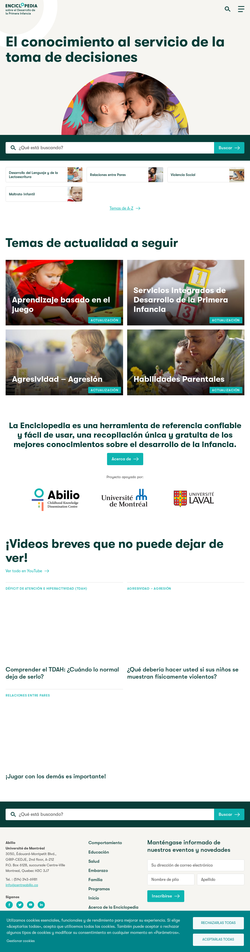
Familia (95, 879)
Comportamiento (105, 842)
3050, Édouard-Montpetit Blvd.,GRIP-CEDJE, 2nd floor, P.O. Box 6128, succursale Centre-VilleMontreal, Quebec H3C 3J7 (35, 862)
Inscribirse (166, 896)
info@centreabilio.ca (22, 885)
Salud (93, 861)
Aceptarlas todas (218, 939)
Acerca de (125, 458)
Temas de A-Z (125, 208)
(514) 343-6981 (25, 879)
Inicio (93, 898)
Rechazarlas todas (218, 923)
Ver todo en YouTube (27, 571)
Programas (99, 888)
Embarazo (98, 870)
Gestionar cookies (21, 941)
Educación (98, 852)
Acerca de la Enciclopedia (113, 907)
